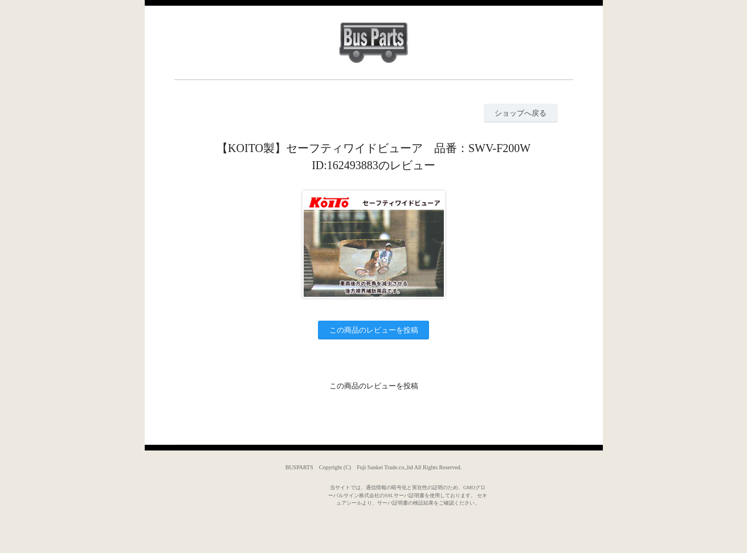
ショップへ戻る (520, 113)
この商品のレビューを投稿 (373, 330)
